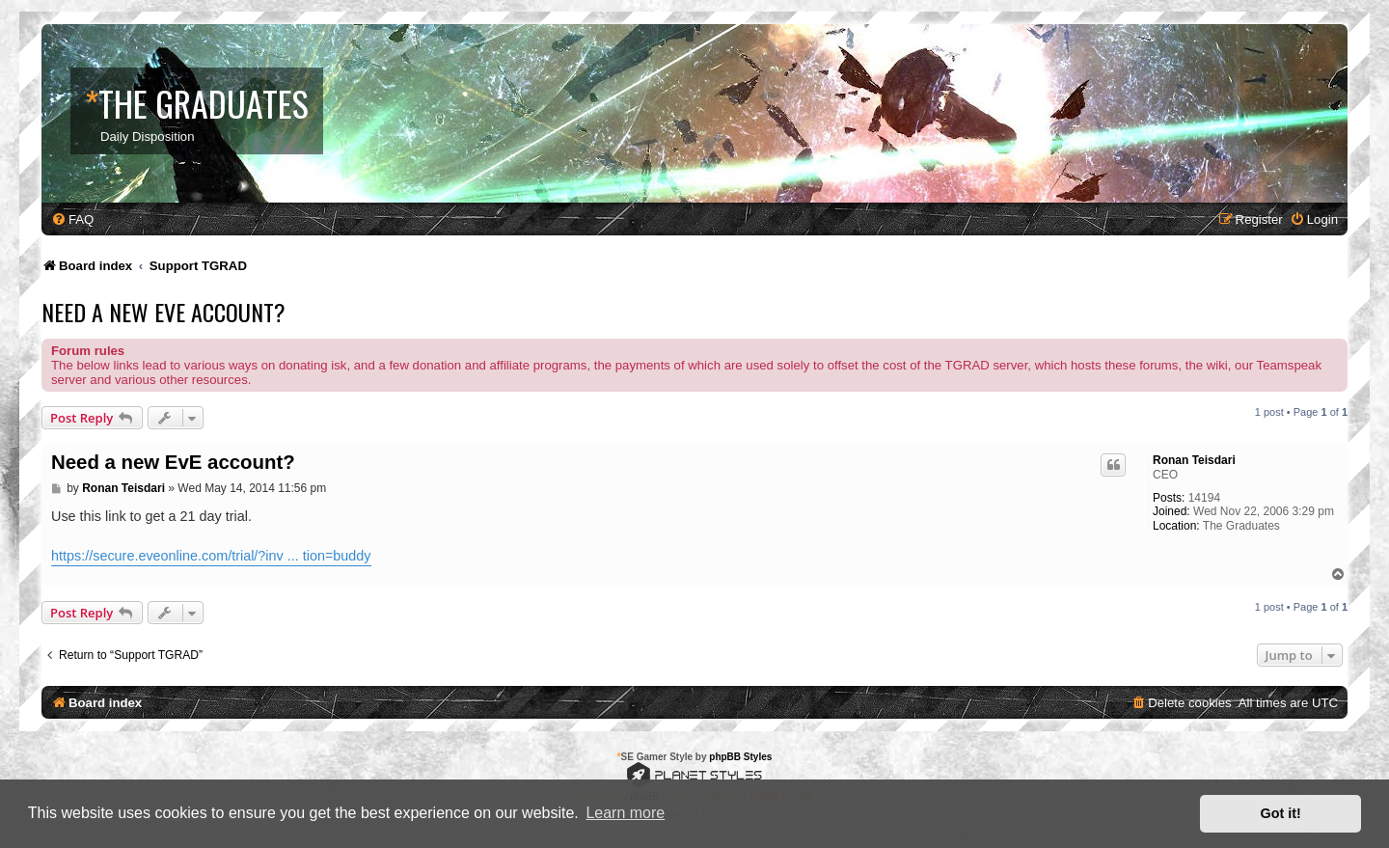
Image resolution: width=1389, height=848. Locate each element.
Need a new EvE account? (163, 311)
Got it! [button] (1281, 813)
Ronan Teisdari (1194, 460)
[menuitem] (72, 219)
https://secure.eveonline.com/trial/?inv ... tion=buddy (211, 555)
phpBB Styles (740, 757)
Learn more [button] (625, 813)
